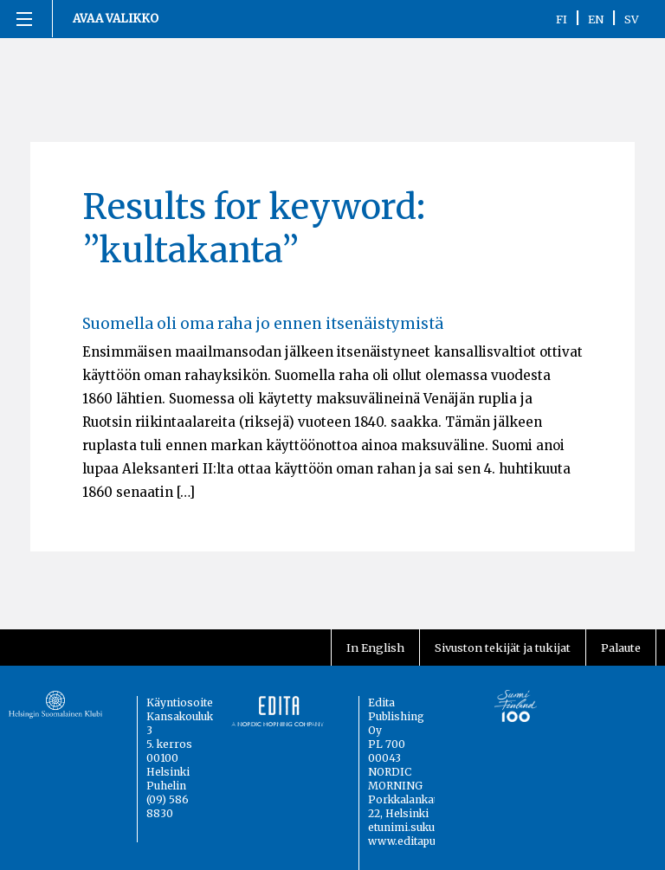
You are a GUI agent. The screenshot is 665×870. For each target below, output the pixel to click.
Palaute (621, 647)
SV (631, 19)
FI (561, 19)
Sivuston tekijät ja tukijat (503, 647)
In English (375, 647)
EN (596, 19)
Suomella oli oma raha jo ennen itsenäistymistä (262, 323)
